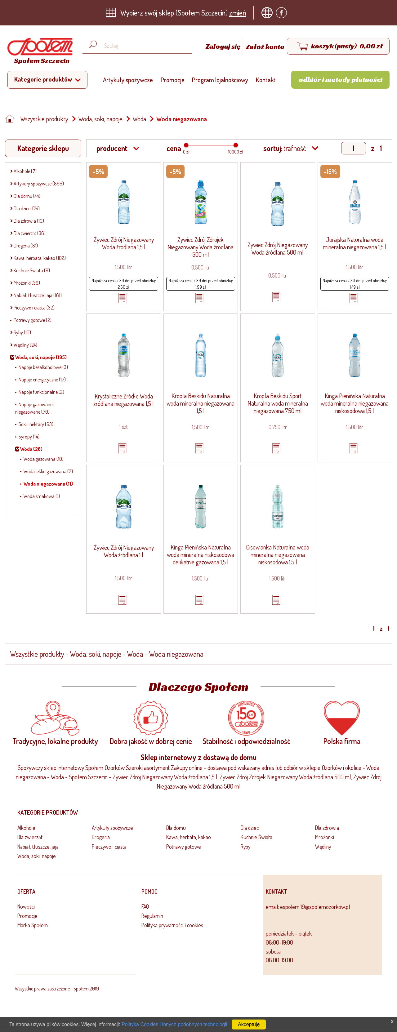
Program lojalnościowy (220, 80)
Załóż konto (265, 46)
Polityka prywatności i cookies (172, 925)
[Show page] (353, 148)
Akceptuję (249, 1024)
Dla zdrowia (327, 827)
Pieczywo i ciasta (109, 846)
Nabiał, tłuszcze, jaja (38, 846)
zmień (237, 12)
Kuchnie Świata (256, 837)
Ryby (245, 846)
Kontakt (266, 80)
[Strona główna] (38, 52)
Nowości (26, 906)
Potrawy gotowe (183, 846)
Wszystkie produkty (44, 119)
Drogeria (101, 837)
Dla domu (176, 827)
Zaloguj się (224, 46)
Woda (139, 119)
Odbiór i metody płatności (340, 79)
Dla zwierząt (29, 837)
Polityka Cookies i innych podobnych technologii (174, 1024)
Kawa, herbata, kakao (188, 837)
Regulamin (152, 915)
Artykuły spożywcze (128, 80)
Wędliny (323, 846)
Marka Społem (32, 925)
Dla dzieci (250, 827)
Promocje (173, 80)
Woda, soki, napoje (100, 119)
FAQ (145, 906)
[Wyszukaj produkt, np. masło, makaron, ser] (142, 46)
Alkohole (26, 827)
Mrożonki (324, 837)
